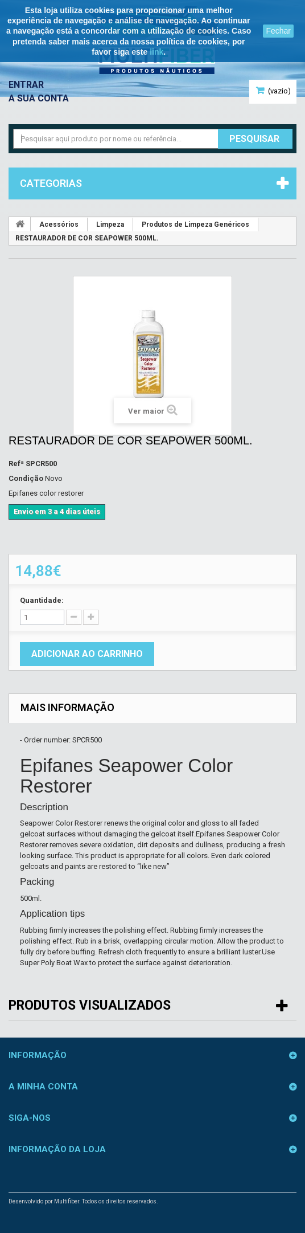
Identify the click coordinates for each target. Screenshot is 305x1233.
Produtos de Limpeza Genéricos (195, 224)
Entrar (26, 84)
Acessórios (59, 224)
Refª (16, 463)
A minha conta (43, 1086)
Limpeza (110, 224)
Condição (26, 478)
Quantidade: (42, 600)
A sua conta (39, 98)
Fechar (278, 30)
